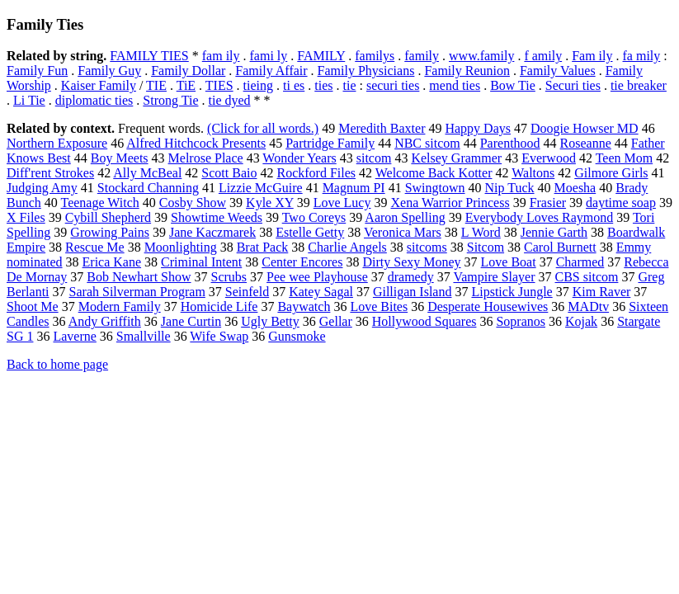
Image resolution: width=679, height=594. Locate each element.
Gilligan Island (412, 292)
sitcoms (427, 247)
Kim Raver (602, 292)
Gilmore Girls (611, 173)
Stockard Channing (148, 188)
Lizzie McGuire (261, 188)
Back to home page (57, 364)
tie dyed (229, 100)
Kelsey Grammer (456, 158)
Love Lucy (342, 203)
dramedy (411, 277)
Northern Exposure (57, 143)
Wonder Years (299, 158)
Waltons (533, 173)
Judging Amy (42, 188)
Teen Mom (624, 158)
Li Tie (29, 100)
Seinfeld (247, 292)
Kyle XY (270, 203)
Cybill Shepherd (108, 217)
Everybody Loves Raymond (539, 217)
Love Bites (379, 306)
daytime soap (621, 203)
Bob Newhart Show (139, 277)
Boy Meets (120, 158)
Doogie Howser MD (584, 128)
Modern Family (119, 306)
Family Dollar (188, 71)
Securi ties (573, 85)
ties (323, 85)
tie (349, 85)
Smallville (143, 336)
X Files (26, 217)
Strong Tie (170, 100)
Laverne (74, 336)
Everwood (548, 158)
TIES (219, 85)
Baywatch (303, 306)
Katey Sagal (321, 292)
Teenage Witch (100, 203)
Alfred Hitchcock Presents (196, 143)
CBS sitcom (587, 277)
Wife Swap (219, 336)
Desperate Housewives (487, 306)
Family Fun (37, 71)
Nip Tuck (510, 188)
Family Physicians (366, 71)
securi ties (392, 85)
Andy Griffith (104, 321)
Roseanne (585, 143)
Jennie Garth (554, 232)
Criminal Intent (201, 262)
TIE (156, 85)
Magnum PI (354, 188)
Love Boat (508, 262)
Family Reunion (467, 71)
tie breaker (639, 85)
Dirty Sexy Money (411, 262)
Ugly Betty (270, 321)
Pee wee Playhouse (317, 277)
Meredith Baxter (381, 128)
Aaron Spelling (405, 217)
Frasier (548, 203)
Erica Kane (112, 262)
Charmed (580, 262)
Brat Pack (263, 247)
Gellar (335, 321)
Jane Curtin (191, 321)
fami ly (269, 56)
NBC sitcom (427, 143)
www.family (481, 56)
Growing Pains (109, 232)
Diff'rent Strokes (50, 173)
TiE (186, 85)
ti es (293, 85)
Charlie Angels (347, 247)
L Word (481, 232)
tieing (258, 85)
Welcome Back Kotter (434, 173)
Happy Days (478, 128)
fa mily (642, 56)
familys (374, 56)
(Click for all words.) (262, 128)
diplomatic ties (94, 100)
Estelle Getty (310, 232)
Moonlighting (180, 247)
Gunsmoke (296, 336)
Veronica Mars (402, 232)
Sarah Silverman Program (137, 292)
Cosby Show (192, 203)
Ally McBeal (147, 173)
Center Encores (302, 262)
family (421, 56)
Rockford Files (316, 173)
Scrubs (229, 277)
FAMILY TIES (149, 56)
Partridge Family (330, 143)
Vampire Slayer (494, 277)
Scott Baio (229, 173)
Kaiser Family (98, 85)
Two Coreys (314, 217)
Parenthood (510, 143)
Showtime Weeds (216, 217)
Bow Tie (512, 85)
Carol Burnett (560, 247)
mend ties (454, 85)
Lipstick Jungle (511, 292)
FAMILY (321, 56)
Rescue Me (95, 247)
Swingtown (435, 188)
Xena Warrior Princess (449, 203)
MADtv (588, 306)
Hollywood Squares (424, 321)
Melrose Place (205, 158)
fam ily (221, 56)
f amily (543, 56)
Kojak (581, 321)
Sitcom (485, 247)
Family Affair (271, 71)
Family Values (558, 71)
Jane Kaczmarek (212, 232)
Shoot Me (33, 306)
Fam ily (592, 56)
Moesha (575, 188)
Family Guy (109, 71)
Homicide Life (219, 306)
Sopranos (520, 321)
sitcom (374, 158)
